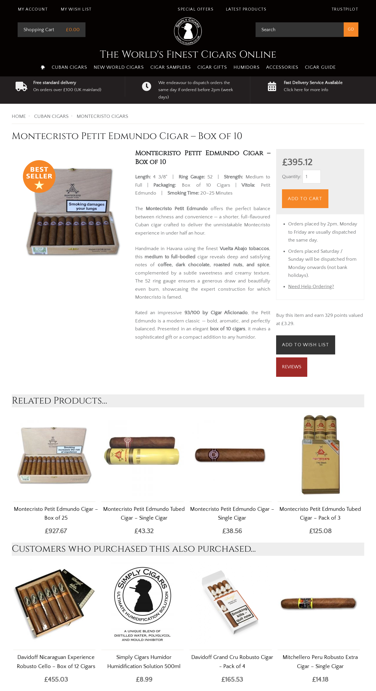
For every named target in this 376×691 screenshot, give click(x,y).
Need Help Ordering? (311, 286)
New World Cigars (119, 67)
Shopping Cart (39, 29)
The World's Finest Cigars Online (188, 54)
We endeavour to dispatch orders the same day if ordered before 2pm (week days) (195, 90)
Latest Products (246, 9)
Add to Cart (305, 198)
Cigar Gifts (212, 67)
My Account (33, 9)
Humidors (247, 67)
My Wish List (76, 9)
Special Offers (196, 9)
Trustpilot (345, 9)
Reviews (291, 366)
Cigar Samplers (170, 67)
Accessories (282, 67)
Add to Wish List (305, 344)
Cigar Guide (320, 67)
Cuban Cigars (69, 67)
